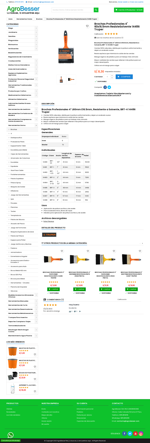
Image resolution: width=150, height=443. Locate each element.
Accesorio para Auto (18, 266)
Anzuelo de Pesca (17, 223)
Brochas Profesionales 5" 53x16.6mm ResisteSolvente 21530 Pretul (105, 275)
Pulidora (14, 248)
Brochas (14, 129)
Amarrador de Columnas (20, 158)
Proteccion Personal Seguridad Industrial (21, 80)
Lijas (12, 199)
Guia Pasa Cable (17, 170)
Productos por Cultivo (17, 91)
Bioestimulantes (15, 53)
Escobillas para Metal (19, 150)
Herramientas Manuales (18, 301)
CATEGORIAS (12, 24)
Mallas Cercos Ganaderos (19, 65)
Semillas (11, 36)
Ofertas (9, 409)
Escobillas (14, 162)
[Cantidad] (107, 76)
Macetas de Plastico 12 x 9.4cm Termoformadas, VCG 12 (28, 348)
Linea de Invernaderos (17, 69)
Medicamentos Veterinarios (19, 95)
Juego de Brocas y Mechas (21, 244)
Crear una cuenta (136, 2)
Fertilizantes (13, 48)
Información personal (85, 409)
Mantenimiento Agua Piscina (20, 336)
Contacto (117, 403)
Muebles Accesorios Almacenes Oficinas (21, 296)
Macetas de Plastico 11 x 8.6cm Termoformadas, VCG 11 (28, 360)
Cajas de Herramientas (19, 154)
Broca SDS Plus (16, 274)
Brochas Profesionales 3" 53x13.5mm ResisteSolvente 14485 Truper (53, 275)
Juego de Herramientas (20, 195)
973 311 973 (19, 2)
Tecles (13, 211)
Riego (10, 28)
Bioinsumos (13, 44)
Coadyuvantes (14, 61)
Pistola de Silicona (17, 219)
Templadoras (16, 215)
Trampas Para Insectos (17, 317)
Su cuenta (82, 403)
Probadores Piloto (17, 142)
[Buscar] (75, 10)
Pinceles (14, 203)
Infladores (14, 191)
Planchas (14, 207)
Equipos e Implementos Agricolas (17, 74)
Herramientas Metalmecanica (20, 313)
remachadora (16, 252)
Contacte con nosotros (50, 412)
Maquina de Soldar (18, 187)
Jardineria (12, 32)
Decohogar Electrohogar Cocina (18, 331)
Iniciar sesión (123, 2)
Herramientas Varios (16, 125)
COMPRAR (123, 76)
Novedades (10, 412)
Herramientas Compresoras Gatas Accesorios (19, 120)
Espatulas (14, 166)
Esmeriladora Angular (19, 256)
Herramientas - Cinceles (20, 283)
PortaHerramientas (18, 174)
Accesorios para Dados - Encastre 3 (20, 261)
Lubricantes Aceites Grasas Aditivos (19, 104)
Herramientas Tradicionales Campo (20, 86)
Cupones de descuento (86, 421)
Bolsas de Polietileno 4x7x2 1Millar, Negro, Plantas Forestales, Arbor (28, 373)
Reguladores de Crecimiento (20, 57)
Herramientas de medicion (19, 109)
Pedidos (80, 412)
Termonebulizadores (16, 326)
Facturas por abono (84, 415)
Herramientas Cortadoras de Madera (20, 114)
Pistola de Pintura (17, 236)
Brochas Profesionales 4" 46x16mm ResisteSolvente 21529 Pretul (79, 274)
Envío (44, 409)
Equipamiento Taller (18, 146)
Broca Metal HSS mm (18, 270)
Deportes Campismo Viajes (19, 321)
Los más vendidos (15, 342)
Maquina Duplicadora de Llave (22, 232)
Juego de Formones (18, 228)
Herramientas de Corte (17, 305)
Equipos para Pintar (18, 240)
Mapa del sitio (47, 415)
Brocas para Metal (18, 279)
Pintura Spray (16, 183)
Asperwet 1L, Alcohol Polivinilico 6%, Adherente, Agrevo (28, 385)
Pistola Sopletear (17, 178)
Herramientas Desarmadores (20, 309)
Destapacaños (16, 138)
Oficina (44, 418)
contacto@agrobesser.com (43, 2)
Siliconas (14, 291)
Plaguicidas (13, 40)
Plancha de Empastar (19, 287)
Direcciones (81, 418)
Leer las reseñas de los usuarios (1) (108, 38)
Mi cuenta (45, 424)
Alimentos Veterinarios (17, 99)
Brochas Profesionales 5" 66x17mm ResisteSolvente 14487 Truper (131, 274)
